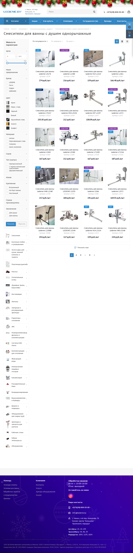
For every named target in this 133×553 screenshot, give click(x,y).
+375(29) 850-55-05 (115, 12)
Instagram (70, 495)
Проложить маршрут (33, 14)
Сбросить (21, 224)
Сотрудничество (10, 495)
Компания (40, 480)
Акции (38, 495)
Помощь (7, 480)
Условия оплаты (10, 485)
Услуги (39, 488)
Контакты (40, 485)
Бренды (7, 498)
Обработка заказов (12, 492)
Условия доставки (11, 488)
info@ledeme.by (79, 513)
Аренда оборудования (45, 492)
